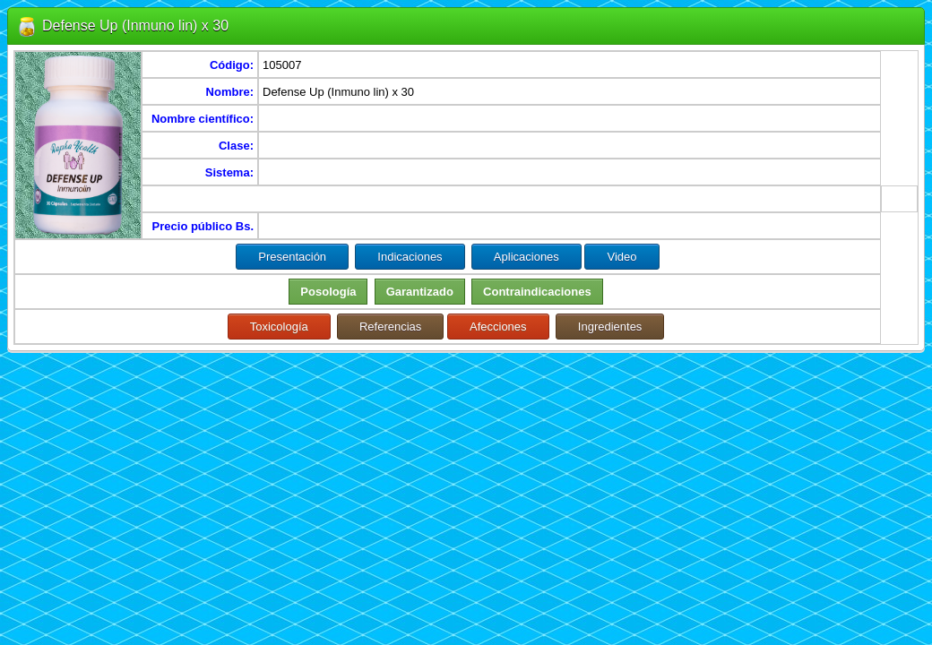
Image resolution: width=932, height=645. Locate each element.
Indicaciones (409, 256)
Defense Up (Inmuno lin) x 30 (135, 25)
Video (621, 256)
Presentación (292, 256)
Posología (328, 291)
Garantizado (419, 291)
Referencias (390, 326)
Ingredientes (610, 326)
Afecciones (498, 326)
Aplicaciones (526, 256)
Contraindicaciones (537, 291)
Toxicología (279, 326)
